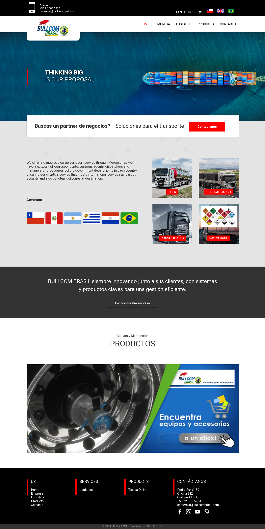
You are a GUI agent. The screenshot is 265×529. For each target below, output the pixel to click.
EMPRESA (162, 24)
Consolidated (172, 238)
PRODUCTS (206, 24)
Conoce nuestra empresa (132, 303)
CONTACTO (228, 24)
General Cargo (218, 192)
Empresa (37, 493)
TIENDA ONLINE (188, 12)
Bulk (172, 192)
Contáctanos (207, 127)
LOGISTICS (184, 24)
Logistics (37, 497)
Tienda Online (137, 490)
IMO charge (218, 238)
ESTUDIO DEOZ (155, 526)
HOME (144, 24)
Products (37, 501)
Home (35, 490)
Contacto (37, 505)
